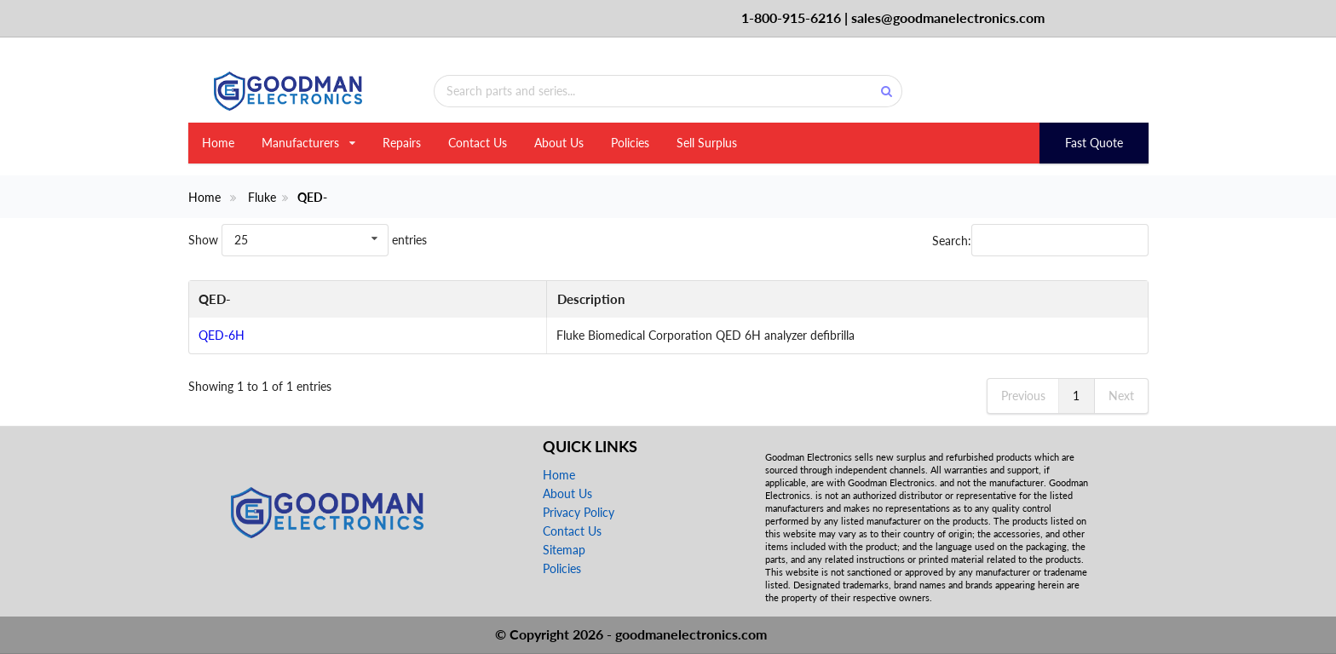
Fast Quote (1094, 142)
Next (1121, 395)
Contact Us (477, 142)
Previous (1023, 395)
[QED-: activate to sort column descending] (263, 299)
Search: (1040, 240)
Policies (630, 142)
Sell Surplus (707, 142)
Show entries (307, 239)
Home (218, 142)
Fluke (262, 198)
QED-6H (222, 335)
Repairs (402, 142)
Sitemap (564, 549)
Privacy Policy (578, 512)
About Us (559, 142)
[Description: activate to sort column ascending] (742, 299)
